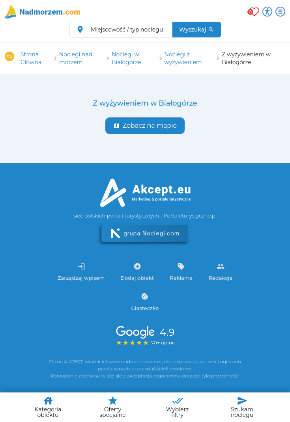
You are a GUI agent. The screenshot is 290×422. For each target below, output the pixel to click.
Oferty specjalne (112, 406)
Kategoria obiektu (48, 406)
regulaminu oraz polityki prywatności (196, 376)
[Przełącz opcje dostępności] (267, 12)
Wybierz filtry (177, 406)
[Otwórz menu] (280, 12)
